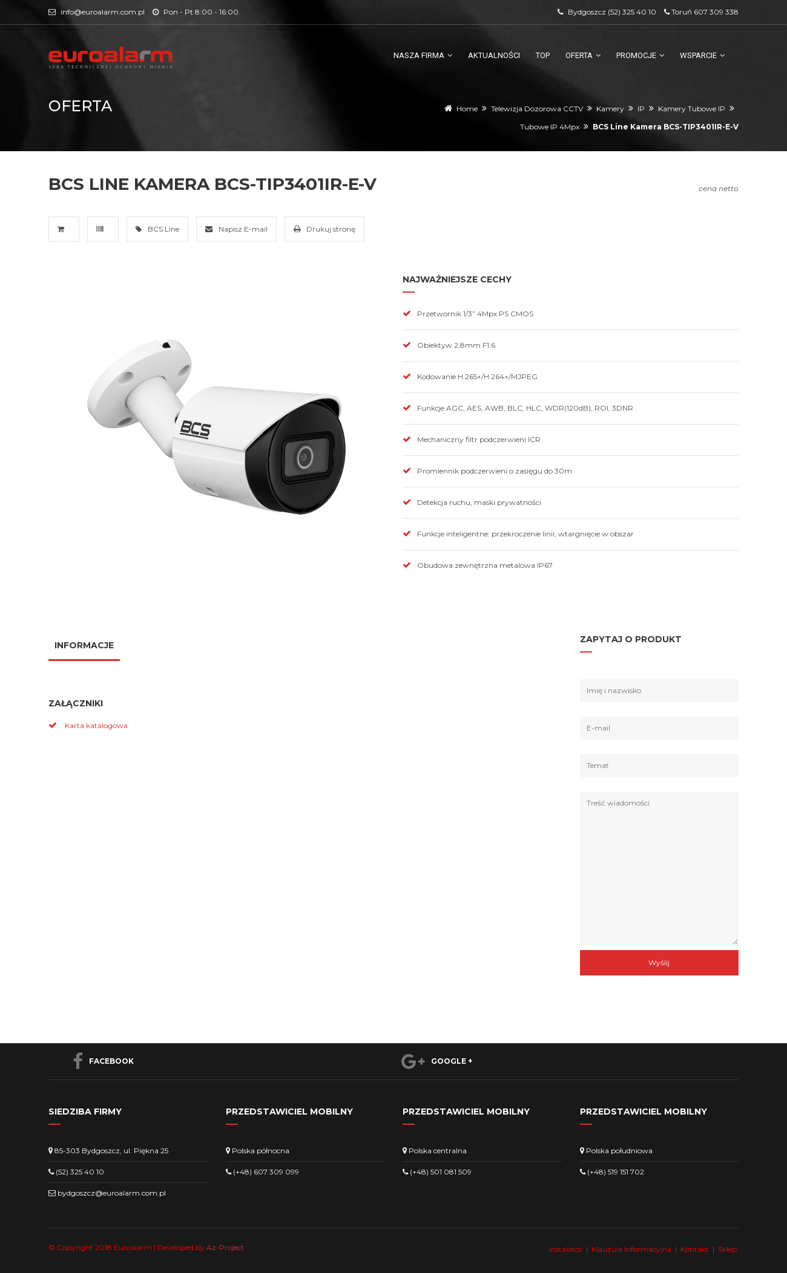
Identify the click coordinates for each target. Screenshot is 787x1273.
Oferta (583, 55)
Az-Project (225, 1247)
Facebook (97, 1061)
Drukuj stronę (324, 228)
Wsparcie (702, 55)
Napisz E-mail (236, 228)
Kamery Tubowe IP (691, 108)
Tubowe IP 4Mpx (549, 126)
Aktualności (494, 55)
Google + (430, 1061)
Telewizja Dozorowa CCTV (537, 108)
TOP (543, 55)
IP (641, 108)
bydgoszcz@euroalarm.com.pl (112, 1192)
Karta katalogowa (96, 725)
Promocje (640, 55)
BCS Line (157, 228)
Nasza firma (423, 55)
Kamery (610, 108)
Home (467, 108)
